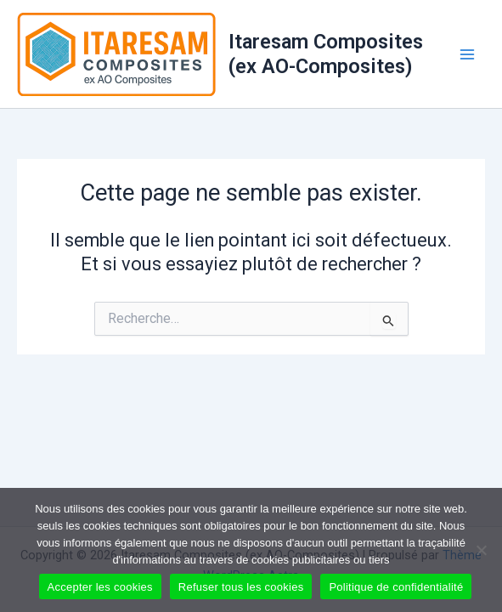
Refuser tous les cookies (241, 587)
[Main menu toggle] (467, 54)
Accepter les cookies (100, 587)
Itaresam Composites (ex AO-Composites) (325, 53)
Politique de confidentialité (396, 587)
